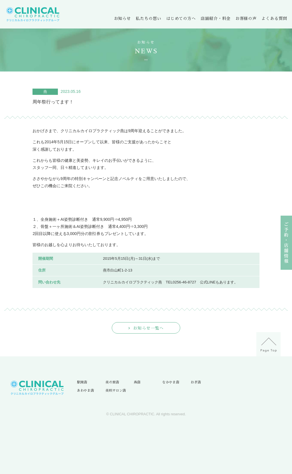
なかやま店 (170, 382)
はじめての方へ (181, 19)
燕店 (137, 382)
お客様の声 (246, 19)
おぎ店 (196, 382)
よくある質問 (274, 19)
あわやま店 (85, 390)
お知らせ (122, 19)
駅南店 (82, 382)
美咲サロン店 (116, 390)
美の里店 (112, 382)
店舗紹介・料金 (215, 19)
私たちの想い (148, 19)
